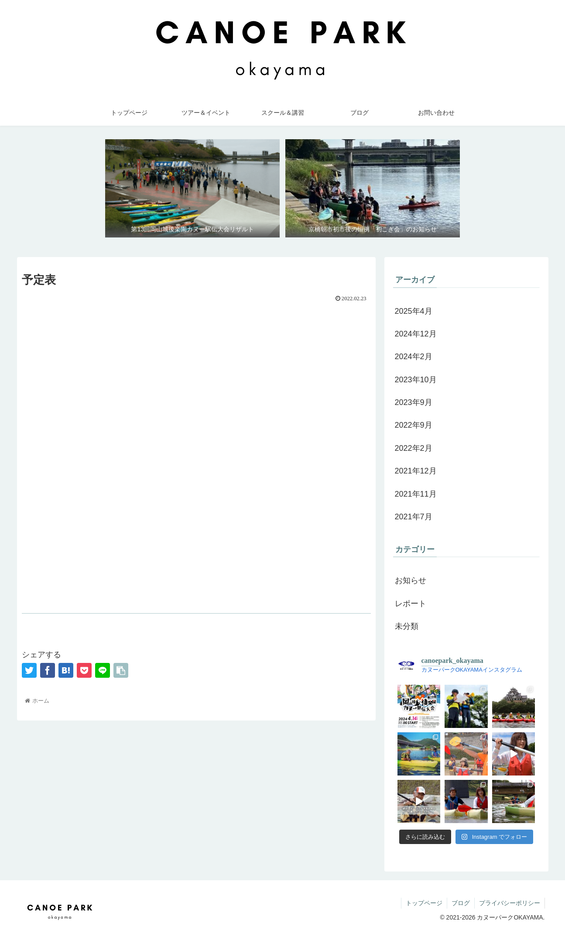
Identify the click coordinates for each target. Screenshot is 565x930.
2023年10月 (416, 379)
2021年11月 (416, 494)
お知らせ (410, 580)
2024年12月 (416, 333)
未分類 (406, 626)
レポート (410, 603)
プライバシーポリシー (509, 902)
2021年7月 (413, 516)
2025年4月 (413, 311)
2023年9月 (413, 402)
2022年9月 (413, 425)
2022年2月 (413, 448)
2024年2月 (413, 356)
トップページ (424, 902)
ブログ (461, 902)
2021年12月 (416, 471)
